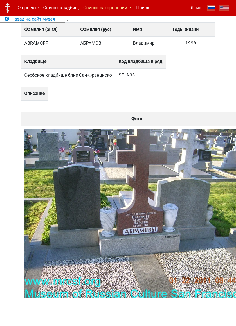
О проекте (28, 7)
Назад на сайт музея (30, 19)
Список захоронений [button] (105, 7)
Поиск (142, 7)
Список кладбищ (61, 7)
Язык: (196, 7)
